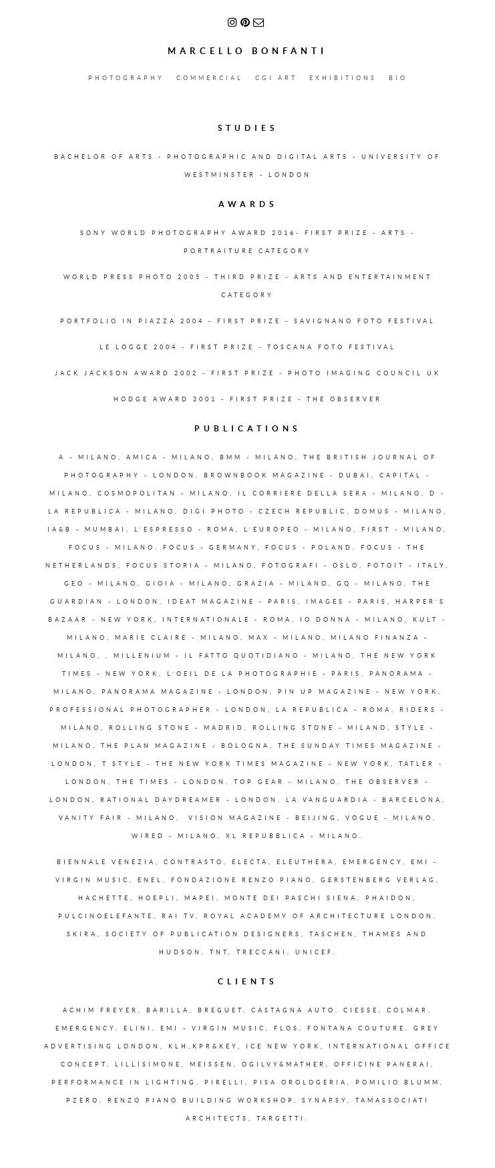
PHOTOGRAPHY (126, 78)
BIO (398, 78)
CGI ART (276, 78)
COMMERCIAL (209, 78)
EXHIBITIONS (343, 78)
